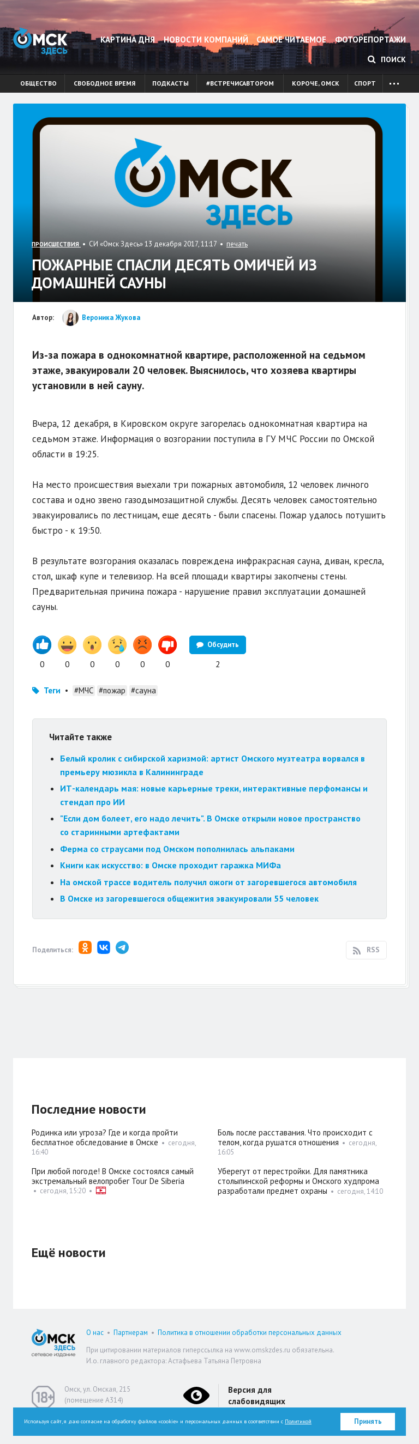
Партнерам (130, 1332)
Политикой (298, 1421)
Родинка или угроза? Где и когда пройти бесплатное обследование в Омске (105, 1137)
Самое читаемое (291, 39)
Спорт (365, 83)
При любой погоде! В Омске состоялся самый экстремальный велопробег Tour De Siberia (113, 1176)
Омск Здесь (40, 41)
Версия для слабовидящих (256, 1395)
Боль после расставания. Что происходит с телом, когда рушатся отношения (295, 1137)
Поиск (387, 59)
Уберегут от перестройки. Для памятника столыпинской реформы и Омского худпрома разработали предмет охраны (298, 1181)
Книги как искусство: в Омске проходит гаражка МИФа (170, 865)
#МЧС (83, 690)
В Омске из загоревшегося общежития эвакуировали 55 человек (189, 898)
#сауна (143, 690)
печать (237, 244)
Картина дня (127, 39)
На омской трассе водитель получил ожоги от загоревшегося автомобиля (208, 882)
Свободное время (104, 83)
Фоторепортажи (370, 39)
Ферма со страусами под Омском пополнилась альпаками (177, 848)
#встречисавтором (240, 83)
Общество (38, 83)
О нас (95, 1332)
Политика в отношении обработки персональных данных (250, 1332)
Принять (368, 1421)
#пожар (112, 690)
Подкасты (170, 83)
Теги (52, 690)
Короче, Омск (315, 83)
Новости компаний (206, 39)
